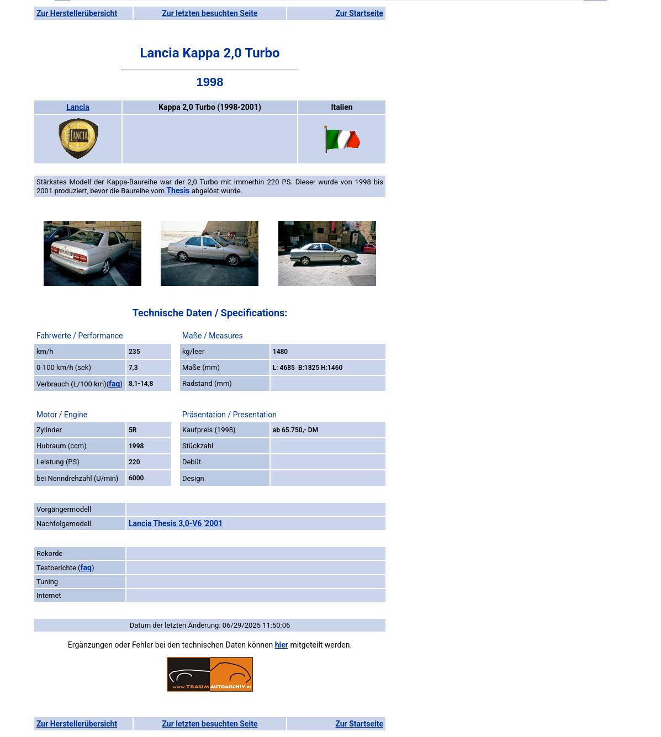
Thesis (177, 190)
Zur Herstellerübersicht (76, 13)
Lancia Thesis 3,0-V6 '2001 (176, 523)
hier (281, 644)
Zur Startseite (359, 13)
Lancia (77, 107)
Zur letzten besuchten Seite (210, 13)
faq (114, 383)
